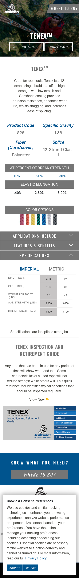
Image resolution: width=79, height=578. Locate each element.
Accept (14, 568)
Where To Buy (64, 8)
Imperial (29, 269)
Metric (56, 269)
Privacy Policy (35, 558)
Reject (31, 568)
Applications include (34, 236)
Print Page (58, 46)
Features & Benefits (34, 245)
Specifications (34, 255)
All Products (26, 46)
